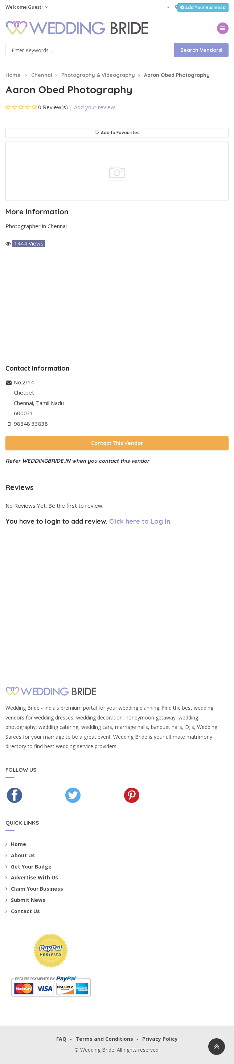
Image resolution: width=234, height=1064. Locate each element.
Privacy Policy (160, 1038)
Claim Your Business (34, 888)
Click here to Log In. (140, 521)
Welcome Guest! (26, 7)
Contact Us (22, 911)
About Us (20, 855)
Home (13, 75)
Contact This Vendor (117, 443)
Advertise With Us (31, 877)
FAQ (61, 1038)
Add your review (94, 107)
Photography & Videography (98, 75)
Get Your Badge (28, 866)
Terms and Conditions (104, 1038)
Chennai (41, 75)
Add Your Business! (203, 7)
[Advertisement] (117, 307)
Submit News (25, 899)
